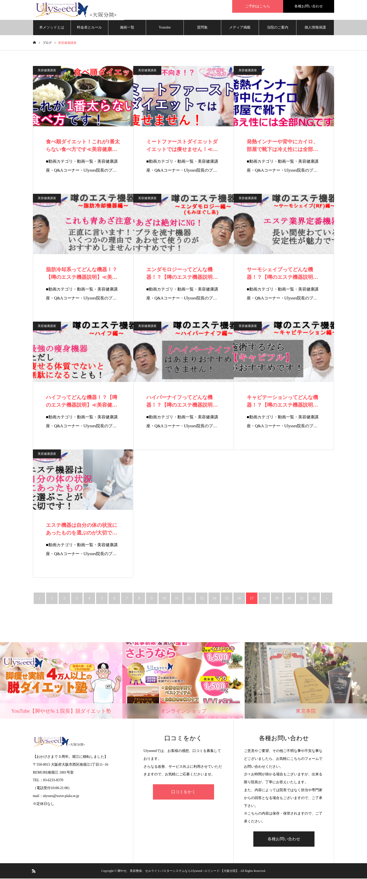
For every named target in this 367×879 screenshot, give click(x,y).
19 (277, 599)
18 (264, 599)
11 (176, 599)
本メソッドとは (51, 28)
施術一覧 (127, 28)
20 (289, 599)
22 (314, 599)
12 (189, 599)
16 (239, 599)
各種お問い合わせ (284, 839)
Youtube (165, 28)
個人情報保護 (315, 28)
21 (302, 599)
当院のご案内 (277, 28)
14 (214, 599)
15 (227, 599)
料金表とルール (89, 28)
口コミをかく (183, 792)
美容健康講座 (47, 71)
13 (202, 599)
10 (164, 599)
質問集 (202, 28)
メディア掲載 (240, 28)
